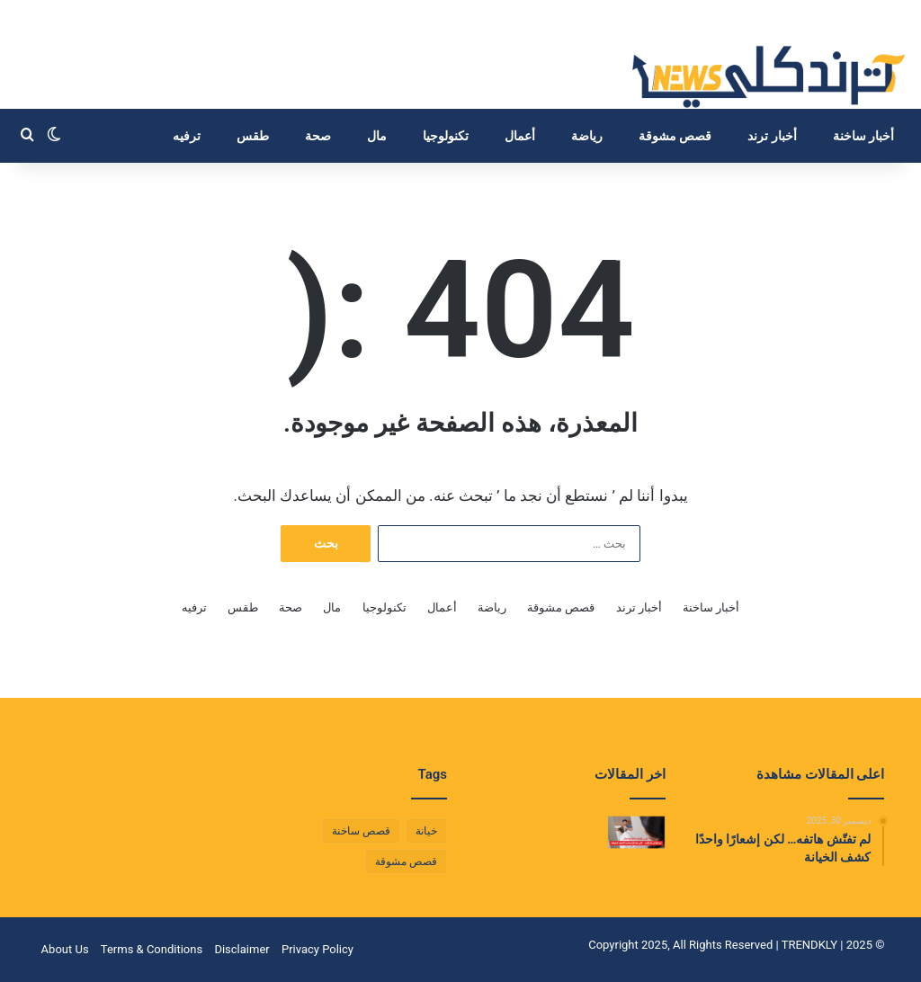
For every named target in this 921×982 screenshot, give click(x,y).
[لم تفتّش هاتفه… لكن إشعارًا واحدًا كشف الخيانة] (636, 832)
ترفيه (187, 136)
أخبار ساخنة (863, 136)
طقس (253, 136)
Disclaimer (241, 949)
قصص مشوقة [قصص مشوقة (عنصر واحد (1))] (406, 861)
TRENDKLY (809, 944)
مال (377, 136)
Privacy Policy (317, 949)
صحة (318, 136)
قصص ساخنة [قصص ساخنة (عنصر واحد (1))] (361, 831)
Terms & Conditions (151, 949)
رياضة (587, 136)
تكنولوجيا (446, 136)
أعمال (520, 136)
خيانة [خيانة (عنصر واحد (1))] (426, 831)
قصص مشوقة (675, 136)
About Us (65, 949)
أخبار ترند (771, 136)
